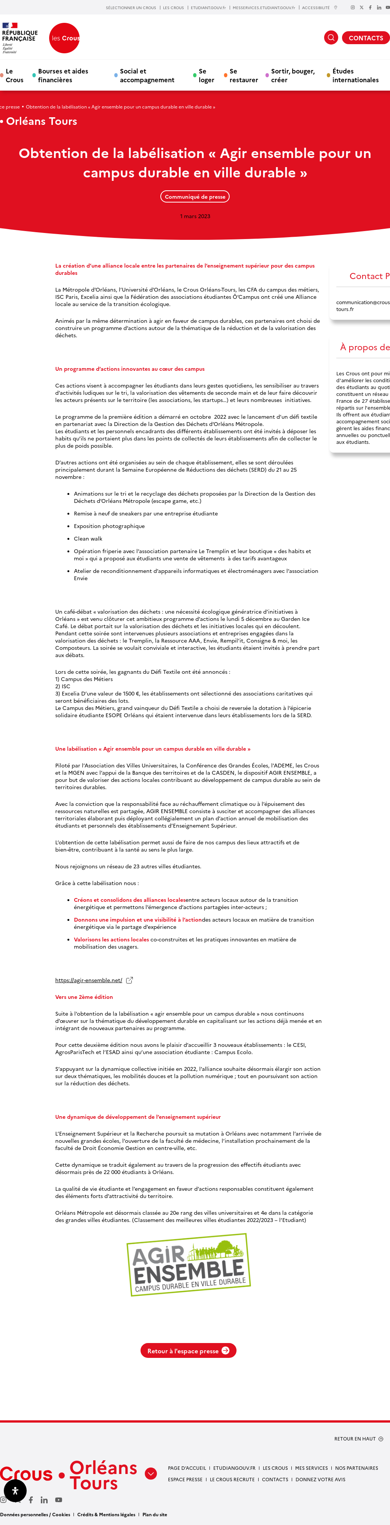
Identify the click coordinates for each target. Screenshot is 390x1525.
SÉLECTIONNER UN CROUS (131, 8)
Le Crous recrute (232, 1479)
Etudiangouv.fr (234, 1467)
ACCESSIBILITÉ (320, 7)
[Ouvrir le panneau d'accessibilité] (15, 1490)
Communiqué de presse (195, 196)
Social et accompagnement (147, 75)
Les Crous (275, 1467)
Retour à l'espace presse (188, 1350)
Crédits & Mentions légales (106, 1514)
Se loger (206, 75)
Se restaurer (244, 75)
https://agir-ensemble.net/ (88, 980)
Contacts (275, 1479)
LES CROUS (173, 8)
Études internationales (355, 75)
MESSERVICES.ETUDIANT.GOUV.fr (264, 8)
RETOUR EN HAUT (355, 1439)
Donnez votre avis (320, 1479)
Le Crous (15, 75)
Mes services (311, 1467)
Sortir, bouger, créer (293, 75)
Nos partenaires (356, 1467)
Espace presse (185, 1479)
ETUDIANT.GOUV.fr (208, 8)
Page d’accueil (187, 1467)
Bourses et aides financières (63, 75)
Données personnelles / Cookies (35, 1514)
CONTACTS (366, 37)
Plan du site (154, 1514)
